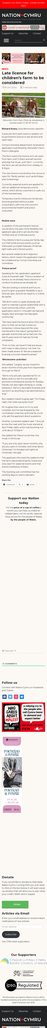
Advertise (23, 33)
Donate (17, 904)
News (5, 69)
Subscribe (10, 934)
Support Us (7, 33)
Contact (37, 33)
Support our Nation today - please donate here (24, 4)
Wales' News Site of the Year (12, 22)
